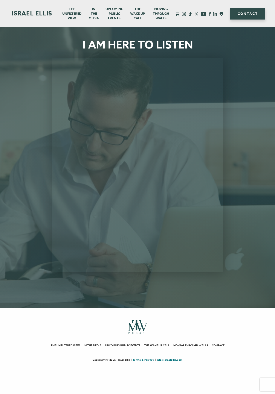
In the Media (94, 13)
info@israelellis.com (170, 365)
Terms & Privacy (143, 365)
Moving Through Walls (161, 13)
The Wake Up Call (157, 350)
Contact (248, 13)
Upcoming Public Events (114, 13)
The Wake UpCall (137, 13)
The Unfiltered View (71, 13)
